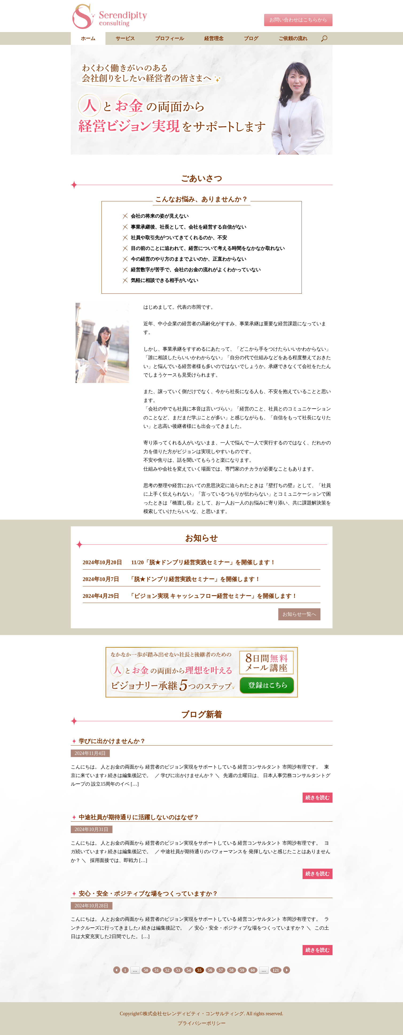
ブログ (251, 38)
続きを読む (318, 797)
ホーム (88, 38)
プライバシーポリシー (202, 1023)
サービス (125, 38)
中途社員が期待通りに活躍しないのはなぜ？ (142, 817)
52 (167, 970)
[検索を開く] (324, 38)
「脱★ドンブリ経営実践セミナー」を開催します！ (194, 579)
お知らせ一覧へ (299, 614)
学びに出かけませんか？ (112, 741)
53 (178, 970)
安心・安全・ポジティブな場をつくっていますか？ (148, 893)
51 (157, 970)
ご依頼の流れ (293, 38)
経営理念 (214, 38)
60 (253, 970)
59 (242, 970)
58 (231, 970)
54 (189, 970)
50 (146, 970)
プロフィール (169, 38)
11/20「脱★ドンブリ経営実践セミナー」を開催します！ (203, 562)
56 (210, 970)
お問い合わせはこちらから (298, 19)
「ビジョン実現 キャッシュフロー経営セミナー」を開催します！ (212, 596)
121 (276, 970)
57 (221, 970)
